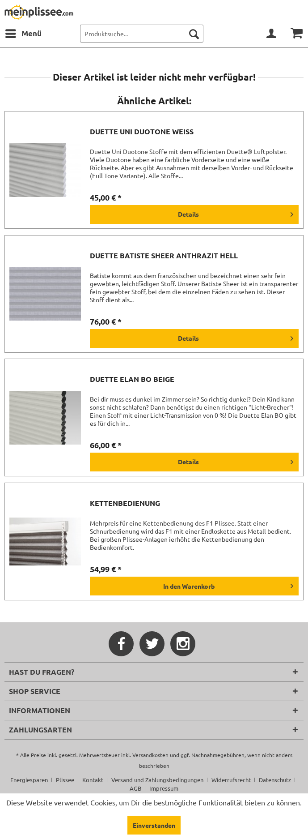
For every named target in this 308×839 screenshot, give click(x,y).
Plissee (65, 779)
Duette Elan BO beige (132, 379)
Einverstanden (154, 825)
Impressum (163, 788)
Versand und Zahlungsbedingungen (157, 779)
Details (235, 212)
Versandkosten (150, 754)
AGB (135, 788)
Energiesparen (29, 779)
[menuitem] (23, 34)
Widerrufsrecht (231, 779)
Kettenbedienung (125, 503)
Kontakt (92, 779)
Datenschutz (275, 779)
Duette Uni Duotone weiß (142, 131)
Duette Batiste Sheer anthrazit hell (164, 255)
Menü (23, 32)
